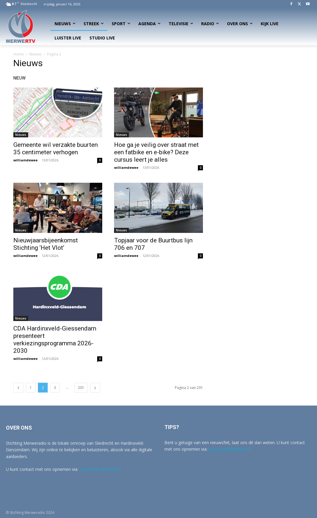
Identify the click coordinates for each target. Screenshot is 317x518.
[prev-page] (18, 388)
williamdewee (25, 160)
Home (18, 54)
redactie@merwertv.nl (100, 469)
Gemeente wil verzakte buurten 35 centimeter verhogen (55, 148)
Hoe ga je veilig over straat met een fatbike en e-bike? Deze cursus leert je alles (156, 152)
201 (81, 387)
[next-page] (95, 388)
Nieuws (35, 54)
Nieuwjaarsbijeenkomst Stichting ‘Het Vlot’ (45, 244)
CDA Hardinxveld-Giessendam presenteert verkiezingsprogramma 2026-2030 (54, 339)
